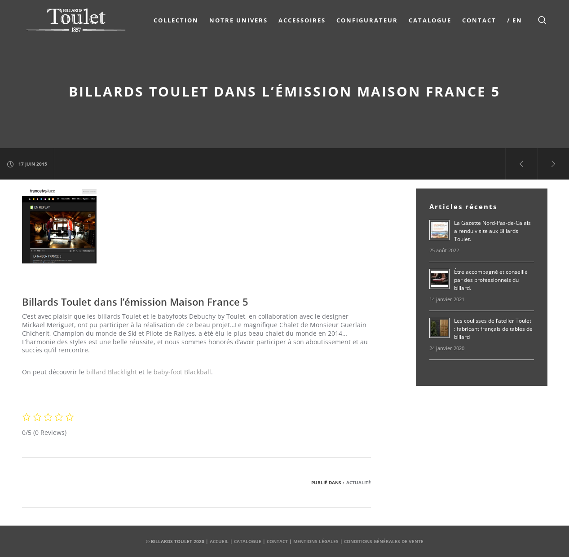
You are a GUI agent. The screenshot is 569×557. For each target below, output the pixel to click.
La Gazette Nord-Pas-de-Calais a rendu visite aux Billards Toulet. (492, 231)
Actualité (358, 482)
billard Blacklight (110, 372)
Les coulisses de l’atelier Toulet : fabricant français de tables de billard (493, 329)
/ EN (514, 20)
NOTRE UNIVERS (238, 20)
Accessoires (302, 20)
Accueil (219, 541)
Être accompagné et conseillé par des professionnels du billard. (491, 280)
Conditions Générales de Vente (383, 541)
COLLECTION (176, 20)
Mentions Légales (316, 541)
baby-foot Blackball (182, 372)
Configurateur (367, 20)
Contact (479, 20)
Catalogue (430, 20)
